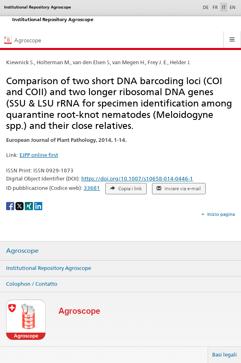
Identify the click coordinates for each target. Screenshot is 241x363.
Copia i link (126, 188)
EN (232, 7)
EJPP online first (39, 155)
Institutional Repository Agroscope (48, 268)
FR (215, 7)
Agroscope (22, 251)
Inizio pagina (220, 214)
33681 (92, 188)
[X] (20, 205)
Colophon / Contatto (31, 283)
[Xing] (29, 205)
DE (206, 7)
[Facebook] (10, 205)
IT (224, 7)
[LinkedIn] (38, 205)
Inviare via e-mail (178, 188)
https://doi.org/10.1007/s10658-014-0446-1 (137, 178)
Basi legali (224, 354)
